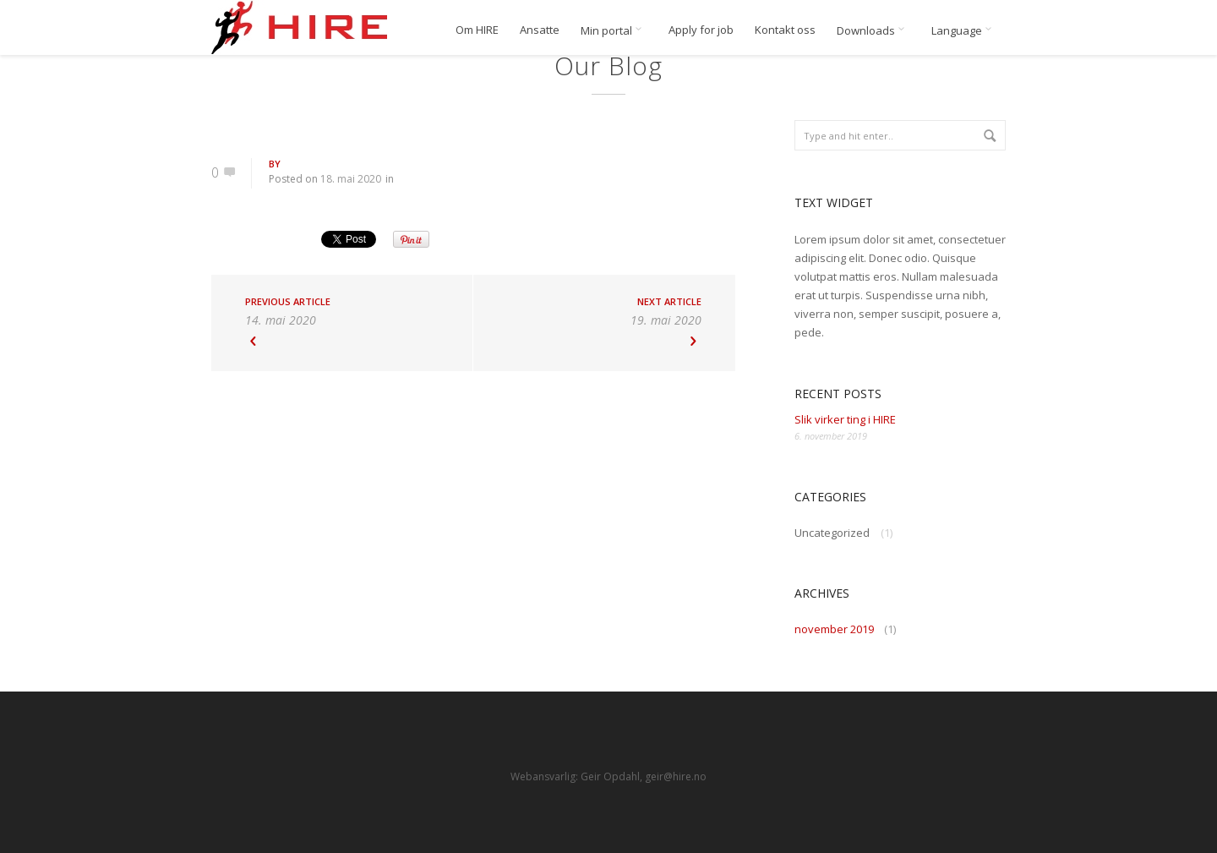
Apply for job (701, 30)
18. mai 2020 (350, 179)
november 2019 (834, 629)
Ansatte (539, 30)
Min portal (614, 30)
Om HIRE (477, 30)
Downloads (873, 30)
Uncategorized (832, 532)
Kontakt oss (785, 30)
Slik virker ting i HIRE (845, 419)
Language (964, 30)
